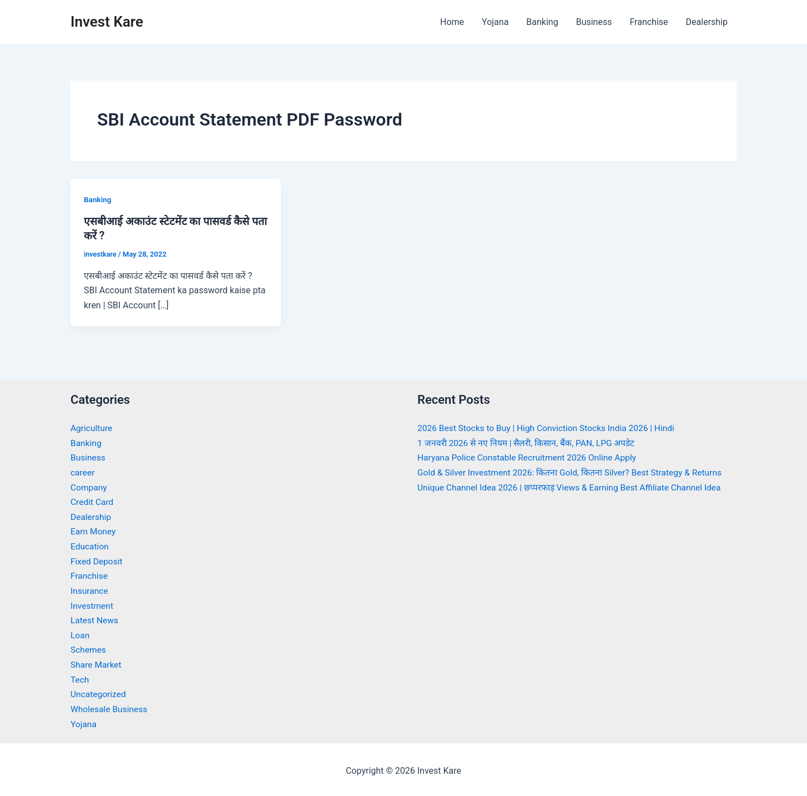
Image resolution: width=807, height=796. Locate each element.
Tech (79, 677)
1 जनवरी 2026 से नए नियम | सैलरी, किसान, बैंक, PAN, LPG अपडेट (529, 442)
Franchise (648, 22)
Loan (80, 633)
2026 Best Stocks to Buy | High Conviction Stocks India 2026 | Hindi (549, 428)
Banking (542, 22)
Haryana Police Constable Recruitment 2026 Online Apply (530, 457)
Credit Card (92, 501)
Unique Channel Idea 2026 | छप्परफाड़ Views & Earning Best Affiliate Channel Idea (573, 486)
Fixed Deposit (97, 559)
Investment (92, 603)
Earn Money (93, 530)
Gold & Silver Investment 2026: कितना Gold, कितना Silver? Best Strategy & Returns (573, 472)
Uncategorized (99, 692)
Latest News (95, 618)
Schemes (88, 648)
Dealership (707, 22)
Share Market (96, 662)
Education (90, 545)
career (82, 472)
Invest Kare (106, 21)
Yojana (495, 22)
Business (594, 22)
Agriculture (92, 428)
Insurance (89, 589)
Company (89, 486)
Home (452, 22)
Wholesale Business (110, 706)
